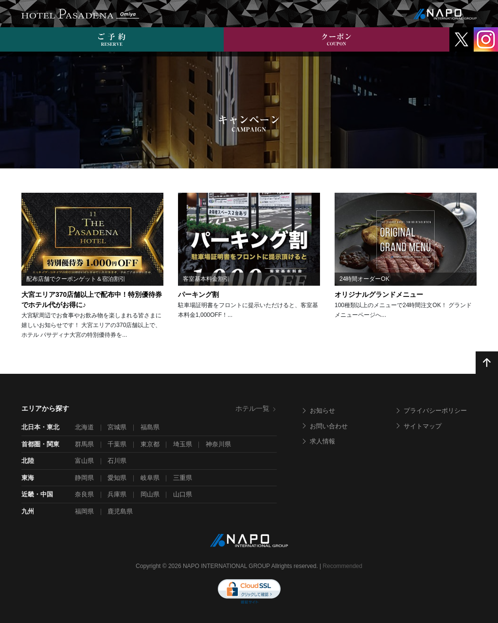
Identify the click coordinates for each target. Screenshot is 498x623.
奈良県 (84, 494)
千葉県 (116, 444)
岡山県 (150, 494)
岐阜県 (150, 477)
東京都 (150, 444)
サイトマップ (418, 426)
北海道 (84, 427)
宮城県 (116, 427)
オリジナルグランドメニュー (379, 294)
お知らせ (318, 410)
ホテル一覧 (256, 408)
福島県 (150, 427)
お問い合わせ (324, 426)
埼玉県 (182, 444)
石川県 (116, 460)
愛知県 (116, 477)
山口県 (182, 494)
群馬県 (84, 444)
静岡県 (84, 477)
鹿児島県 (120, 511)
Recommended (342, 566)
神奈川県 (218, 444)
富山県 (84, 460)
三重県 (182, 477)
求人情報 (318, 441)
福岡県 (84, 511)
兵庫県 (116, 494)
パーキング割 (198, 294)
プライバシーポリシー (431, 410)
